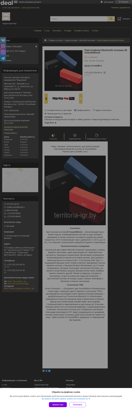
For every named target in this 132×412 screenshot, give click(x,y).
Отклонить (77, 405)
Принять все (57, 405)
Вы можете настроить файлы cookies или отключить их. (65, 399)
